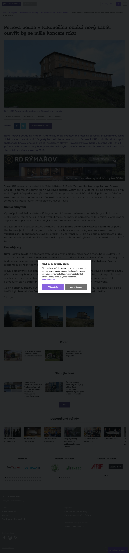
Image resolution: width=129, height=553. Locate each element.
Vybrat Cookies (76, 287)
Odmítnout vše (48, 280)
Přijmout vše (53, 287)
